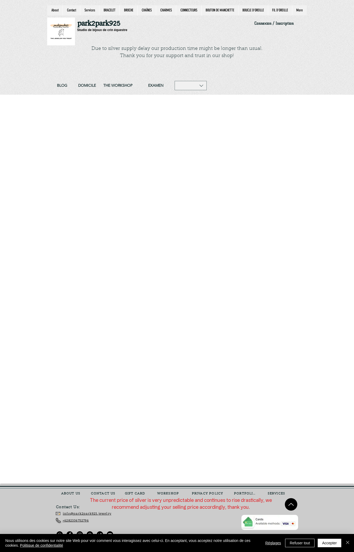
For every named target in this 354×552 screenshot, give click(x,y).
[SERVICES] (277, 493)
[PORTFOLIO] (245, 493)
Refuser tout (300, 543)
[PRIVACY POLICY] (208, 493)
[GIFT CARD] (135, 493)
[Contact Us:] (72, 507)
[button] (191, 85)
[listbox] (191, 85)
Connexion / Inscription (274, 23)
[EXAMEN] (156, 85)
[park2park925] (101, 23)
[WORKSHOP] (168, 493)
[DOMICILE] (87, 85)
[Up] (291, 504)
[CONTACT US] (103, 493)
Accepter (329, 543)
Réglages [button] (273, 543)
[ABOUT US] (71, 493)
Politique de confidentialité (41, 545)
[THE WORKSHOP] (118, 85)
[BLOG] (62, 85)
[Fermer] (347, 543)
